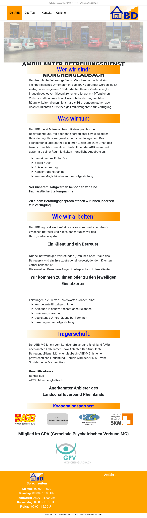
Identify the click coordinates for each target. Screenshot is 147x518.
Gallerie (61, 12)
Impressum (91, 514)
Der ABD (14, 12)
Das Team (31, 12)
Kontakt (47, 12)
